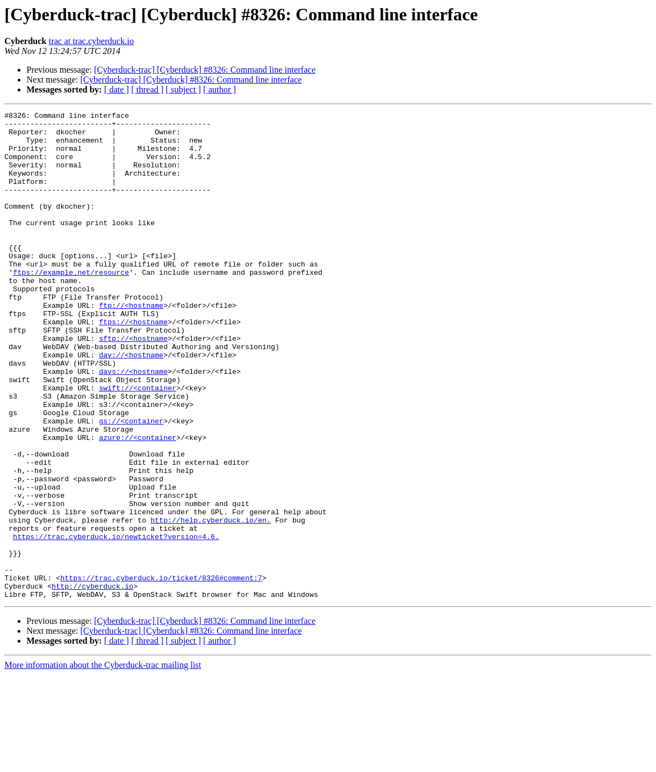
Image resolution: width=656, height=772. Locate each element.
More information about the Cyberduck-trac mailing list (102, 762)
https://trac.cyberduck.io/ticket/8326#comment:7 (161, 672)
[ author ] (219, 89)
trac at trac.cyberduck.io (91, 41)
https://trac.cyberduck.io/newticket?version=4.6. (116, 622)
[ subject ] (183, 89)
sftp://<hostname (133, 384)
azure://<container (137, 503)
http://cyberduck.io (92, 682)
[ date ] (116, 89)
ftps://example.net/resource (71, 305)
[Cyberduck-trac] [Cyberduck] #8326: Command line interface (205, 69)
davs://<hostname (133, 424)
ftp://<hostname (131, 345)
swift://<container (137, 444)
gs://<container (131, 483)
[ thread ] (147, 89)
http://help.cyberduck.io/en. (210, 602)
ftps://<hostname (133, 364)
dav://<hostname (131, 404)
